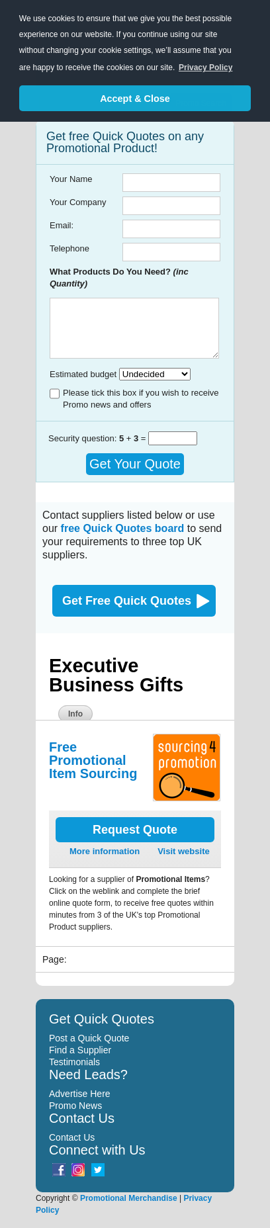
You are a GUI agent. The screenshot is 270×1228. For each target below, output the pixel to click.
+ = (133, 438)
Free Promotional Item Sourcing (93, 760)
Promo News (75, 1105)
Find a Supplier (80, 1050)
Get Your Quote (135, 464)
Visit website (184, 851)
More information (104, 851)
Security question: (83, 438)
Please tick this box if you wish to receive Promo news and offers (141, 399)
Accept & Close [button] (135, 98)
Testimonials (74, 1062)
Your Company (78, 202)
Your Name (71, 179)
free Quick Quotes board (123, 528)
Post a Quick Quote (89, 1038)
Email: (61, 225)
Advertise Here (80, 1093)
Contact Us (72, 1137)
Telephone (69, 248)
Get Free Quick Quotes (126, 600)
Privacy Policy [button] (205, 67)
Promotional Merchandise (128, 1198)
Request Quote (135, 829)
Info (75, 714)
